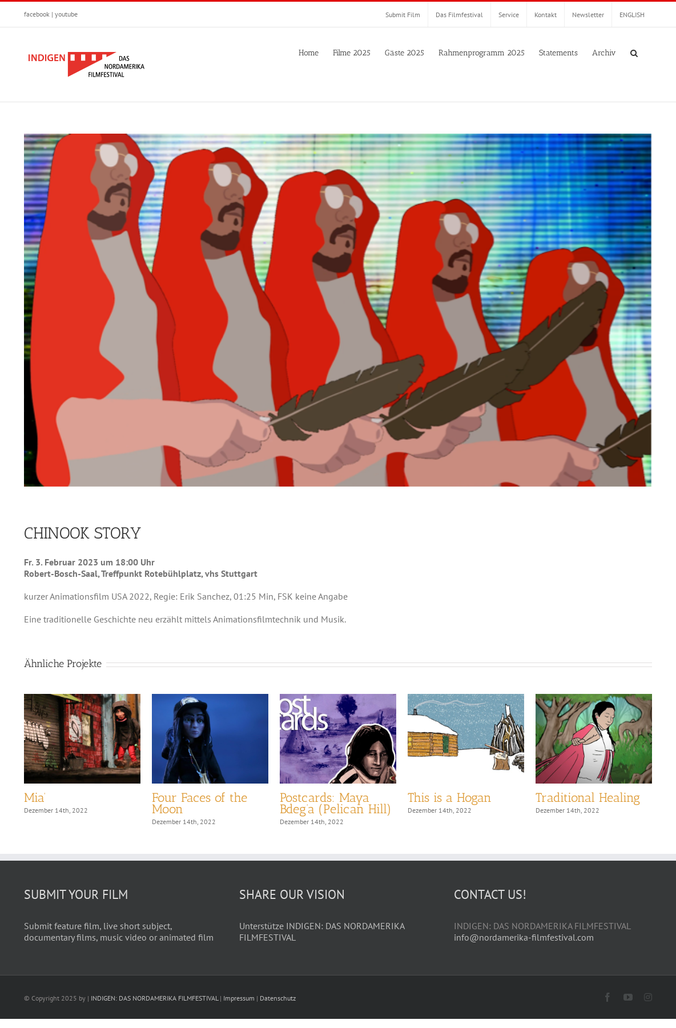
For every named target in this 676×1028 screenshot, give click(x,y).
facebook (37, 14)
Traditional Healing (588, 797)
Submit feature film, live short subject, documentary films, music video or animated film (119, 940)
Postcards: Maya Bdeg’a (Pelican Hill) (336, 803)
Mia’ (35, 797)
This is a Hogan (450, 797)
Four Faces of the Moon (199, 803)
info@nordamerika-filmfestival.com (524, 946)
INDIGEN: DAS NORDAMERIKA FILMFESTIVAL (154, 1007)
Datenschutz (278, 1007)
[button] (634, 52)
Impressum (239, 1007)
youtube (66, 14)
